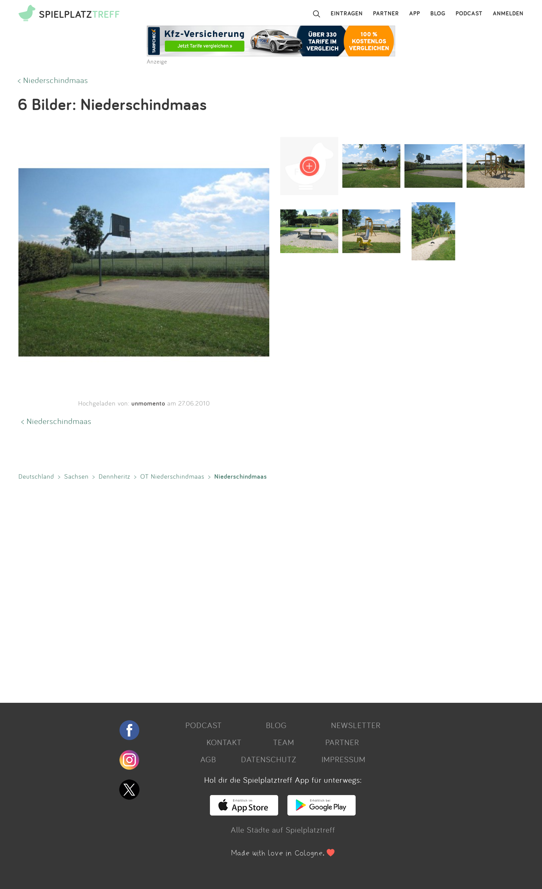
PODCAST (469, 13)
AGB (208, 759)
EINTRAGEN (347, 13)
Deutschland (36, 476)
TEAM (283, 742)
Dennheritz (114, 476)
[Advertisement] (220, 590)
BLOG (437, 13)
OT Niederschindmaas (172, 476)
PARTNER (386, 13)
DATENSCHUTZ (268, 759)
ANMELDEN (508, 13)
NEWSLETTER (356, 725)
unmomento (148, 403)
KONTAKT (224, 742)
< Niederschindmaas (53, 80)
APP (414, 13)
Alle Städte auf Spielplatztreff (283, 829)
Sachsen (76, 476)
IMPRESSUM (344, 759)
